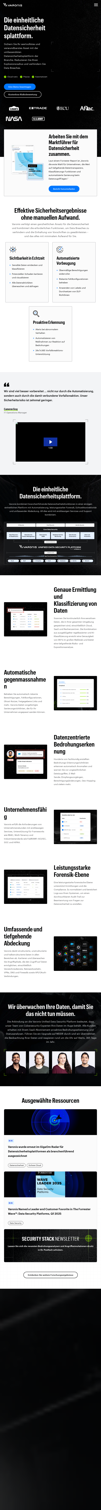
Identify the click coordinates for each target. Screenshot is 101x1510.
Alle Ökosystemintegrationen (82, 1480)
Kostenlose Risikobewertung (22, 94)
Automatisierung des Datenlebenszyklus (45, 1477)
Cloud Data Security (45, 1471)
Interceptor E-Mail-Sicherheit (16, 1500)
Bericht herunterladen (64, 189)
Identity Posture (11, 1491)
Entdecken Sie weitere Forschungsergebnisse (50, 1275)
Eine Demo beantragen (19, 86)
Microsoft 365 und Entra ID (80, 1450)
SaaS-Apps (73, 1459)
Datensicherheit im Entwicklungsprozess (45, 1484)
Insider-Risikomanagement (48, 1450)
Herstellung (41, 1499)
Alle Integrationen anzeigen (81, 1476)
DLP (5, 1479)
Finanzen (40, 1490)
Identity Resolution (12, 1487)
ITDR (6, 1496)
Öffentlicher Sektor (44, 1503)
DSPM (6, 1462)
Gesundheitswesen (44, 1495)
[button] (96, 5)
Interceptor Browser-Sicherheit (17, 1504)
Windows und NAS (77, 1455)
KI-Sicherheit (42, 1463)
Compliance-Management (47, 1459)
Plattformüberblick (12, 1450)
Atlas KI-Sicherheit (12, 1483)
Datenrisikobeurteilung (46, 1467)
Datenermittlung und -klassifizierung (14, 1456)
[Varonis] (12, 5)
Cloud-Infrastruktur (77, 1463)
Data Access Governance (15, 1475)
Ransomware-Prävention (47, 1455)
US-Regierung (42, 1507)
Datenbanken (74, 1467)
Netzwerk (73, 1471)
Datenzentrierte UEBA (13, 1470)
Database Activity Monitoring (17, 1466)
